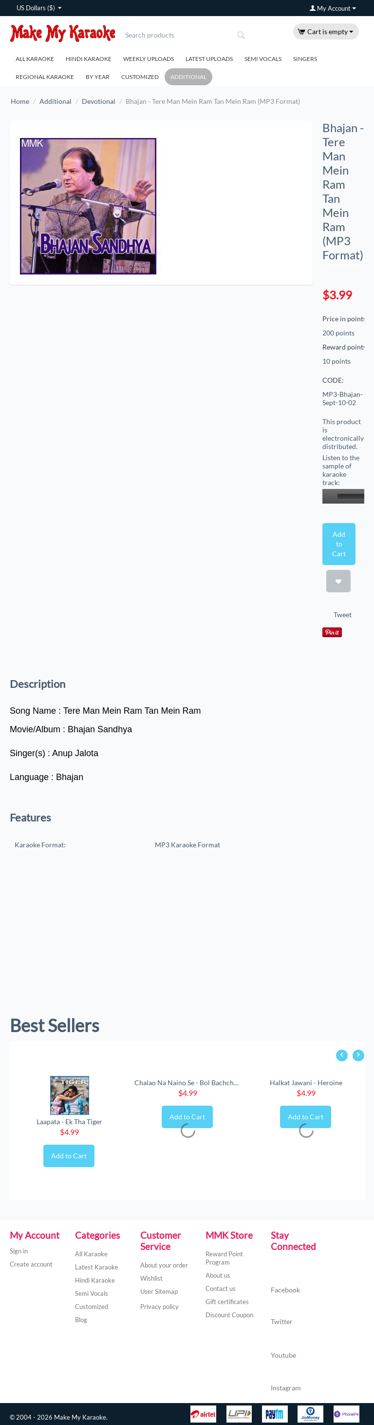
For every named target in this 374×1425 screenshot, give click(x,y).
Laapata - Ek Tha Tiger (69, 1121)
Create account (31, 1264)
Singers (305, 58)
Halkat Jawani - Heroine (306, 1082)
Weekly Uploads (148, 58)
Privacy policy (159, 1306)
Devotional (98, 101)
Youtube (283, 1344)
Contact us (221, 1288)
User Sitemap (159, 1291)
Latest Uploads (209, 58)
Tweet (343, 614)
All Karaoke (35, 58)
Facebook (285, 1280)
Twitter (282, 1312)
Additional (188, 76)
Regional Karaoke (45, 76)
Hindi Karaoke (89, 58)
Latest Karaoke (96, 1267)
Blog (81, 1320)
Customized (140, 76)
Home (20, 101)
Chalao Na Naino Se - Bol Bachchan (187, 1082)
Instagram (286, 1378)
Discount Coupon (229, 1315)
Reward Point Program (224, 1258)
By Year (98, 76)
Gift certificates (227, 1302)
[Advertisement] (187, 936)
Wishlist (151, 1278)
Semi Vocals (262, 58)
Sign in (19, 1251)
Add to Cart (338, 544)
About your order (164, 1265)
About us (218, 1275)
